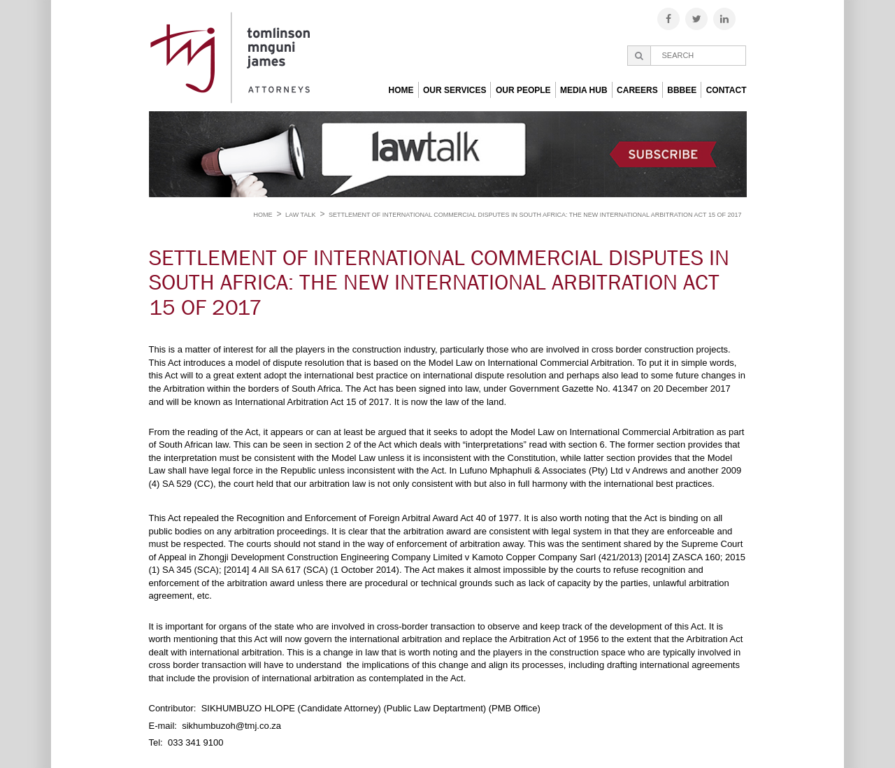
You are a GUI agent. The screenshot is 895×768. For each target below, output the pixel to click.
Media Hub (584, 90)
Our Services (454, 90)
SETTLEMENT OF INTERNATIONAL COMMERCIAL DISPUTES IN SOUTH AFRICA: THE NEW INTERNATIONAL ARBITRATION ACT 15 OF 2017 (535, 214)
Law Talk (300, 214)
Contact (726, 90)
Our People (523, 90)
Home (401, 90)
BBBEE (681, 90)
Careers (637, 90)
